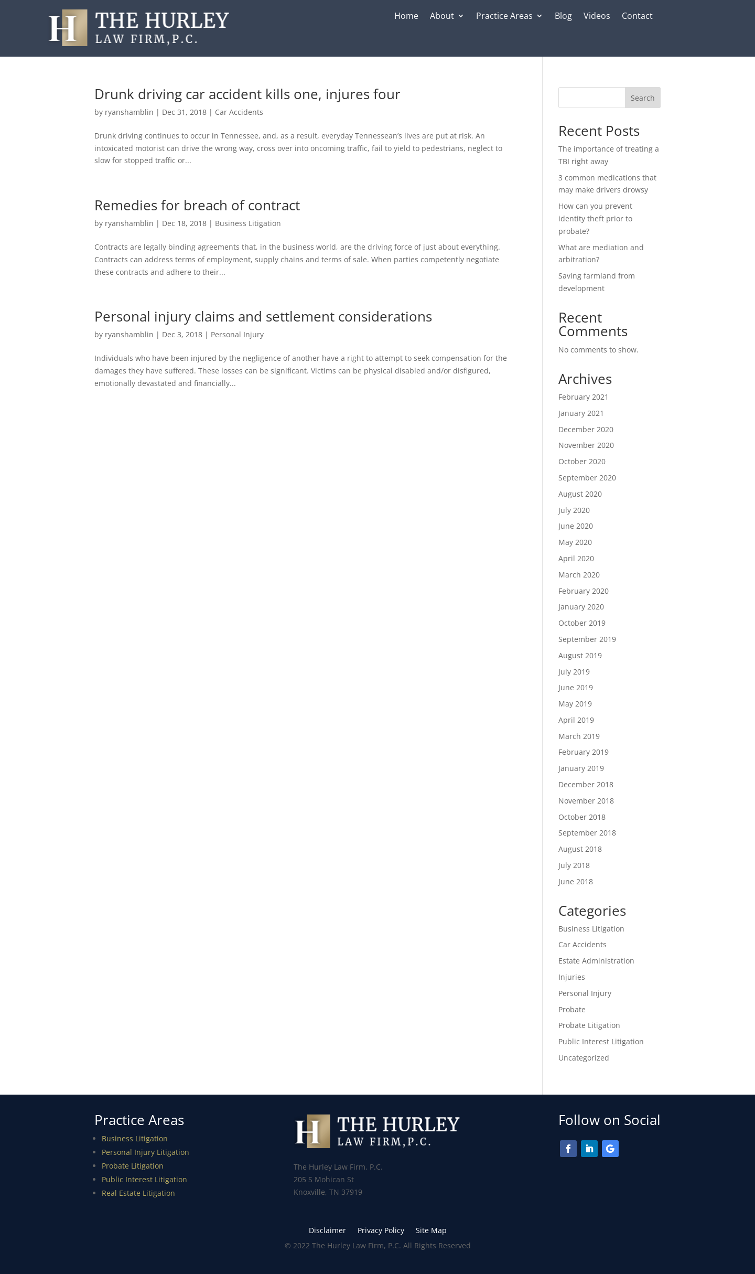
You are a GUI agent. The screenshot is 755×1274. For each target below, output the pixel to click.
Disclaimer (327, 1231)
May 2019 (575, 704)
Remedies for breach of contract (197, 205)
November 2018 (586, 801)
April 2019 (576, 720)
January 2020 (581, 607)
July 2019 (574, 672)
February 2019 (583, 752)
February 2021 (583, 397)
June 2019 (575, 687)
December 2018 (585, 784)
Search (643, 98)
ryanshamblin (129, 112)
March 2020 (579, 575)
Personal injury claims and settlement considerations (263, 316)
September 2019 (587, 639)
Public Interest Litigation (601, 1041)
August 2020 (580, 494)
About (442, 17)
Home (406, 17)
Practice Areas (504, 17)
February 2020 (583, 591)
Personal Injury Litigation (145, 1152)
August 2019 (580, 655)
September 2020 (587, 478)
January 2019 (581, 768)
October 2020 (582, 461)
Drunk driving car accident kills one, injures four (247, 93)
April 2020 (576, 558)
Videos (597, 17)
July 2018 (574, 865)
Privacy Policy (381, 1231)
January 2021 (581, 413)
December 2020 (585, 429)
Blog (563, 17)
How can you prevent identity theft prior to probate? (595, 218)
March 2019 (579, 736)
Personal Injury (237, 334)
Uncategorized (583, 1058)
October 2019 (582, 623)
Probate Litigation (589, 1025)
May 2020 (575, 542)
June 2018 (575, 881)
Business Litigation (248, 223)
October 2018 (582, 817)
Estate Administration (596, 961)
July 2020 (574, 510)
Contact (637, 17)
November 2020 (586, 445)
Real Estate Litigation (138, 1193)
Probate (572, 1009)
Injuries (571, 977)
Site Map (431, 1231)
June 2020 (575, 526)
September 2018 (587, 833)
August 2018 (580, 849)
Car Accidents (239, 112)
